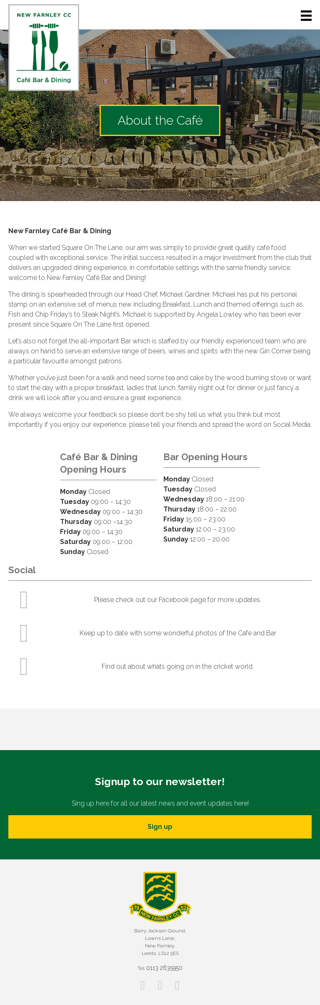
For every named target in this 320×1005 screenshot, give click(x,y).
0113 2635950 (164, 968)
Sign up (160, 827)
